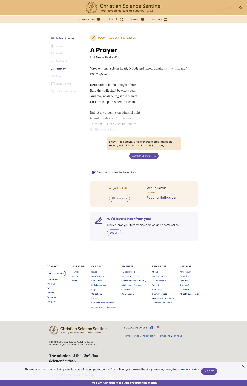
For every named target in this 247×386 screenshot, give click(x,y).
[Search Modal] (240, 8)
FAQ (48, 287)
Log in (228, 7)
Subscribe (184, 275)
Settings (185, 265)
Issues (94, 271)
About (155, 271)
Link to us (51, 283)
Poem (97, 38)
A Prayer (99, 50)
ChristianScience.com (162, 302)
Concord (125, 289)
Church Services (159, 293)
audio (103, 306)
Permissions (164, 335)
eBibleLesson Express (131, 284)
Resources (159, 265)
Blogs (93, 289)
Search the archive (130, 275)
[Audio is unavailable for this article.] (57, 46)
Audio (94, 297)
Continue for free (142, 155)
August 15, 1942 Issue (118, 38)
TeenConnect (97, 275)
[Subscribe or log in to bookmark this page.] (60, 61)
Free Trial (184, 280)
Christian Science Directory (133, 280)
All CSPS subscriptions (190, 293)
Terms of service (131, 335)
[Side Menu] (6, 8)
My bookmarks (128, 271)
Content (97, 265)
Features (127, 265)
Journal (75, 271)
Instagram (51, 301)
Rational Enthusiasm (160, 197)
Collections (96, 293)
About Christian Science (163, 297)
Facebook (51, 296)
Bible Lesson (157, 289)
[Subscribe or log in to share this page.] (57, 53)
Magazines (79, 265)
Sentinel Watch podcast (102, 302)
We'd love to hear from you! (125, 218)
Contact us (56, 272)
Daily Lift (156, 284)
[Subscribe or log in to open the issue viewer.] (61, 84)
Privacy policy (149, 335)
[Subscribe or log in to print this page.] (57, 76)
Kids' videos (96, 280)
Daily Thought (127, 293)
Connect (53, 265)
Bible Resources (98, 284)
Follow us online (135, 326)
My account (185, 271)
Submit (110, 232)
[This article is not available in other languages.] (64, 91)
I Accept (209, 371)
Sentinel (75, 275)
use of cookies (189, 370)
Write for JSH (52, 278)
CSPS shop (185, 289)
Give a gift (184, 284)
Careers (50, 292)
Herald (75, 280)
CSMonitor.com (159, 280)
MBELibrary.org (158, 275)
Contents (115, 198)
